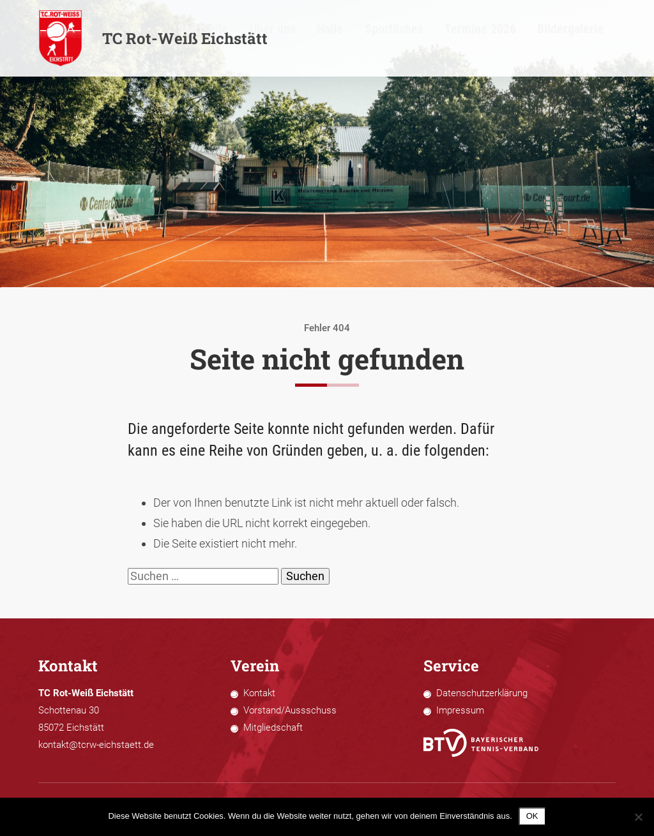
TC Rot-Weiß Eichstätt (153, 38)
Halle (423, 39)
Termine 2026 (530, 39)
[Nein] (638, 816)
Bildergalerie (594, 39)
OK (532, 816)
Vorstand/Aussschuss (290, 710)
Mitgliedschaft (273, 727)
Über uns (382, 39)
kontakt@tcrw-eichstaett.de (96, 744)
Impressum (460, 710)
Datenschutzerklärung (482, 693)
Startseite (333, 39)
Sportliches (469, 39)
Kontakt (259, 693)
